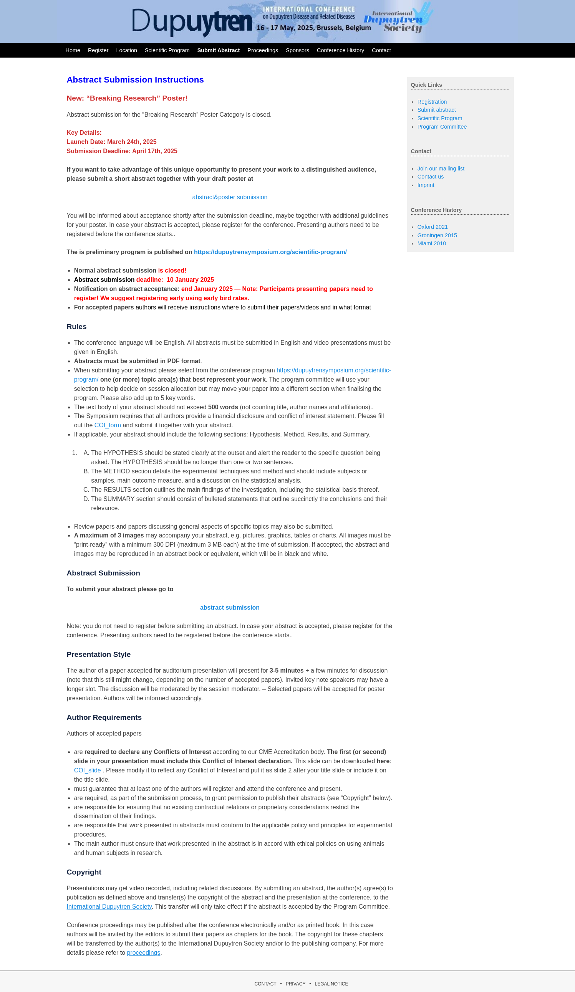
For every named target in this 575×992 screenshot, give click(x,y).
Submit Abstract (218, 50)
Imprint (426, 185)
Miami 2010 (432, 243)
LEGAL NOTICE (331, 984)
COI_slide (87, 770)
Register (98, 50)
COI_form (107, 425)
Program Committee (442, 127)
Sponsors (297, 50)
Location (126, 50)
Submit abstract (437, 110)
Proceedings (262, 50)
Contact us (431, 177)
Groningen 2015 (437, 235)
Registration (432, 102)
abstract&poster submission (230, 197)
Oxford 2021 (433, 227)
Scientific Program (167, 50)
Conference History (340, 50)
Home (73, 50)
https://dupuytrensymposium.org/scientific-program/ (270, 252)
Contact (381, 50)
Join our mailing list (441, 168)
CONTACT (266, 984)
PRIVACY (296, 984)
